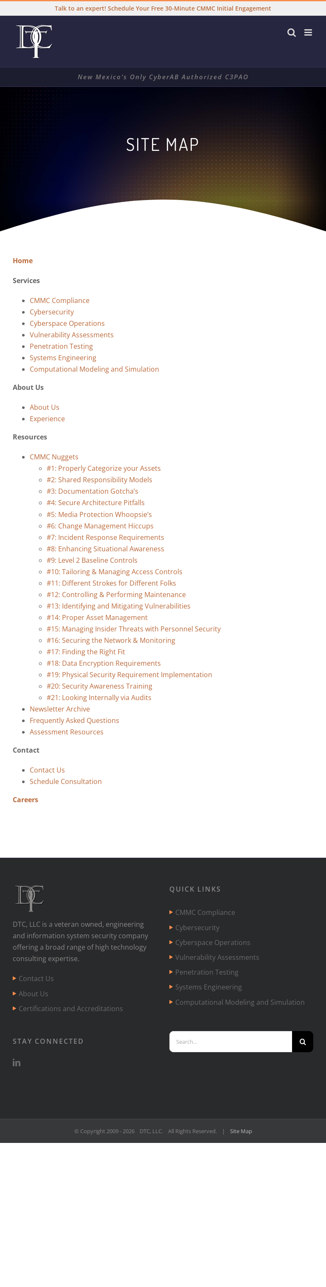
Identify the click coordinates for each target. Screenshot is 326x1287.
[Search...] (230, 1041)
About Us (44, 407)
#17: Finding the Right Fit (86, 651)
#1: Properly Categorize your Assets (104, 468)
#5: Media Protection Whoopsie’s (99, 514)
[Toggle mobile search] (291, 32)
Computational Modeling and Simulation (94, 369)
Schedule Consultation (66, 781)
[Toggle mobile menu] (308, 32)
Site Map (241, 1131)
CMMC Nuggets (54, 456)
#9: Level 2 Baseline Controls (92, 560)
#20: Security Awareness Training (99, 686)
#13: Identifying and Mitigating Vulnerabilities (119, 606)
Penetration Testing (61, 346)
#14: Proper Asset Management (97, 617)
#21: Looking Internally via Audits (99, 697)
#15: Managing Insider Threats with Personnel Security (134, 629)
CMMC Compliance (60, 300)
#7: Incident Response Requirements (105, 537)
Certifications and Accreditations (71, 1008)
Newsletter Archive (60, 709)
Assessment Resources (67, 732)
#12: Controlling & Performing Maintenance (116, 594)
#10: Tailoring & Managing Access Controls (115, 571)
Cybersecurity (52, 312)
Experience (47, 418)
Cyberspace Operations (67, 323)
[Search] (302, 1041)
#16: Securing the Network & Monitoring (111, 640)
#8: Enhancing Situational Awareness (105, 548)
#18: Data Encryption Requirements (104, 663)
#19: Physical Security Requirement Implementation (129, 674)
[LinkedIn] (16, 1062)
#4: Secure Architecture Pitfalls (96, 502)
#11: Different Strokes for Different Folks (111, 583)
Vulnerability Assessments (72, 334)
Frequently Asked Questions (74, 720)
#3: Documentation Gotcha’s (92, 491)
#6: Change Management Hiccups (100, 526)
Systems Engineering (63, 357)
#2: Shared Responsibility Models (99, 479)
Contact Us (47, 770)
